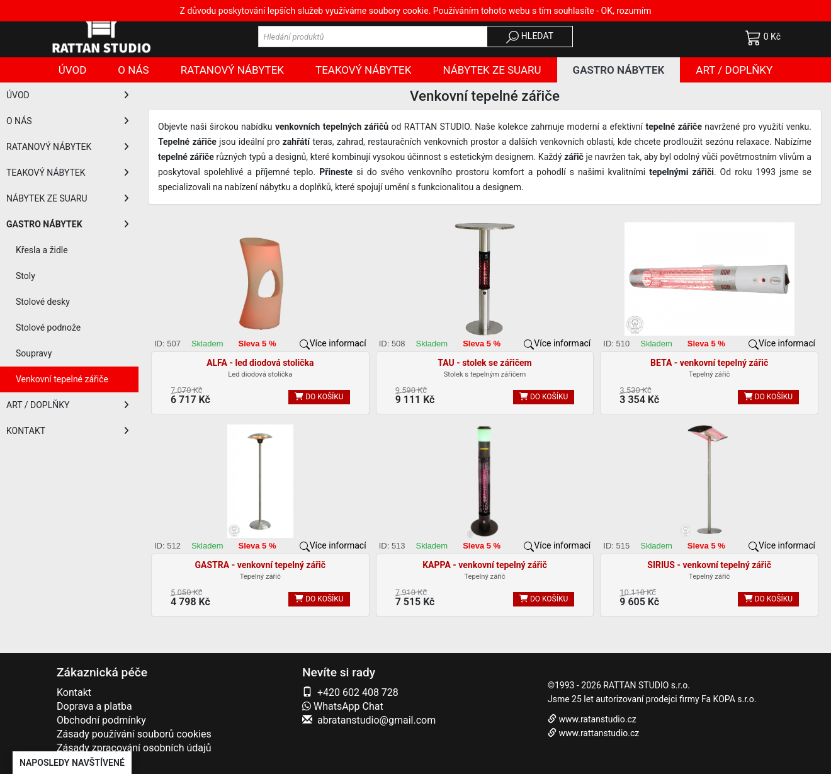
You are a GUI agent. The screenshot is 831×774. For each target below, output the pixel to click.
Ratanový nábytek (232, 70)
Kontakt (74, 692)
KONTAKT (67, 431)
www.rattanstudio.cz (598, 733)
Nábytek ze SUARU (492, 70)
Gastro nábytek (619, 70)
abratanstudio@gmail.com (376, 720)
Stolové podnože (48, 327)
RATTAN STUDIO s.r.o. (646, 685)
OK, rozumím (626, 11)
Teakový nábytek (363, 70)
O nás (133, 70)
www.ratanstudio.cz (597, 719)
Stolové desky (43, 302)
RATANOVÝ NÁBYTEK (67, 147)
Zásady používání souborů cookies (134, 734)
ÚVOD (67, 95)
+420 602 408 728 (358, 692)
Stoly (25, 276)
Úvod (73, 70)
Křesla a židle (42, 250)
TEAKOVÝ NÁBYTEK (67, 173)
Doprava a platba (94, 706)
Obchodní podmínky (101, 720)
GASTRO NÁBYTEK (67, 224)
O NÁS (67, 121)
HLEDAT (529, 37)
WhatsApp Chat (342, 706)
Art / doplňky (734, 70)
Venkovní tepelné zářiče (62, 379)
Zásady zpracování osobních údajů (134, 748)
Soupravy (34, 353)
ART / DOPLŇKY (67, 405)
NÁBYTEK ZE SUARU (67, 198)
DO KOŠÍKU (319, 396)
